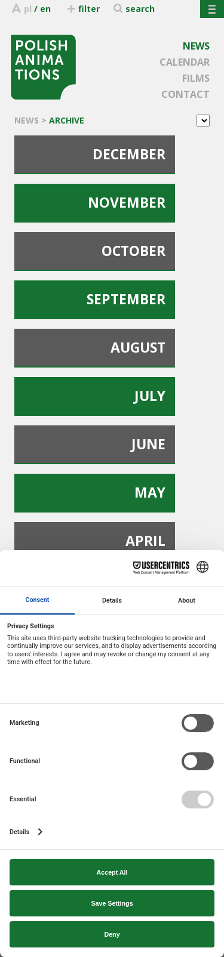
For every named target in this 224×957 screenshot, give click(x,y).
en (45, 8)
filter (82, 8)
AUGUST (138, 347)
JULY (149, 395)
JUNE (148, 443)
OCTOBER (133, 250)
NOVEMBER (126, 202)
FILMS (196, 78)
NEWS (196, 46)
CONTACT (185, 94)
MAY (149, 492)
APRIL (145, 540)
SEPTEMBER (126, 298)
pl (28, 8)
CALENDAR (184, 62)
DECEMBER (129, 153)
